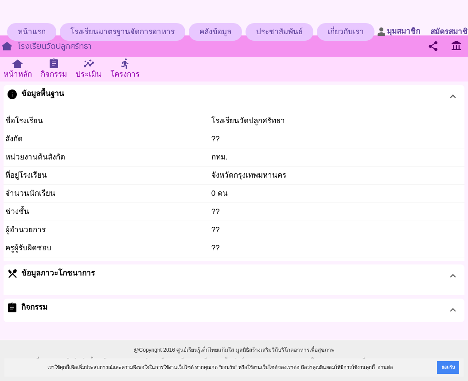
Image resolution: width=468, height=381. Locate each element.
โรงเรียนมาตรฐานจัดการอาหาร (122, 31)
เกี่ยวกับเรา (346, 31)
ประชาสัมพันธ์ (279, 31)
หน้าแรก (32, 31)
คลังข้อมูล (215, 31)
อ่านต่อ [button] (385, 367)
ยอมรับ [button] (448, 367)
